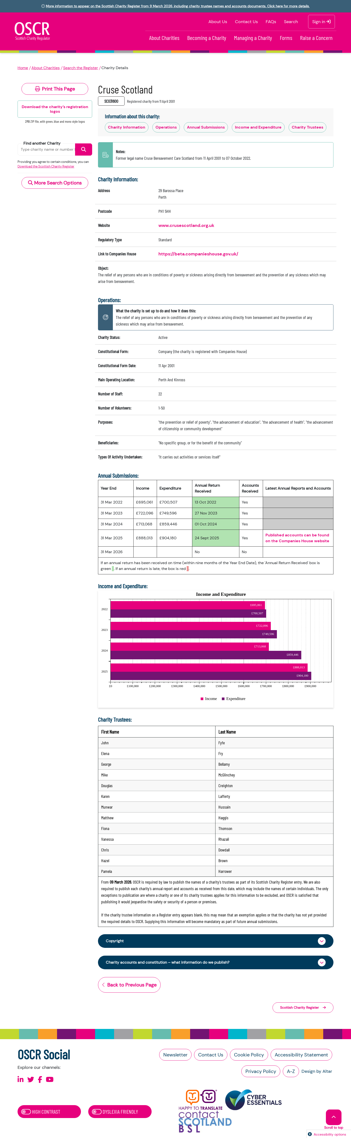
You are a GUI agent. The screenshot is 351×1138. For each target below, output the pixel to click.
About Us (217, 21)
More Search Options (55, 183)
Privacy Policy (260, 1073)
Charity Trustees (307, 127)
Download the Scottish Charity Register (46, 166)
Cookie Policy (249, 1056)
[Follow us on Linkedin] (21, 1081)
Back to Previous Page (129, 986)
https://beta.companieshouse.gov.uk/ (198, 254)
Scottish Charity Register (303, 1009)
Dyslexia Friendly (115, 1113)
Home (23, 67)
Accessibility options (330, 1134)
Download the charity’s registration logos (55, 109)
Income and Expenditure (258, 127)
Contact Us (246, 21)
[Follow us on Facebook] (40, 1081)
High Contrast (40, 1113)
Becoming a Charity (206, 37)
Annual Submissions (206, 127)
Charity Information (126, 127)
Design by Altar (317, 1073)
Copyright (116, 941)
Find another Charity (41, 143)
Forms (286, 37)
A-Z (291, 1073)
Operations (166, 127)
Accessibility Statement (301, 1056)
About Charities (164, 37)
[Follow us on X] (30, 1081)
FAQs (271, 21)
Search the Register (80, 67)
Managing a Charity (253, 37)
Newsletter (175, 1056)
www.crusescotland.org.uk (186, 225)
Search (291, 21)
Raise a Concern (316, 37)
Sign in (321, 21)
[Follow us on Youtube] (50, 1081)
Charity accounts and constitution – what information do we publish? (176, 963)
